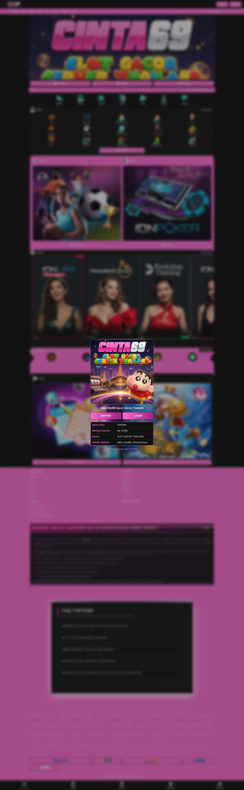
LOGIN (138, 415)
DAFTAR (106, 415)
